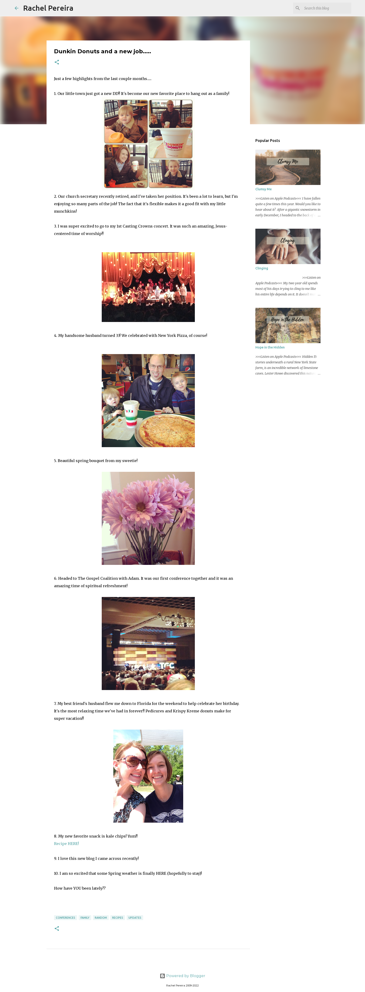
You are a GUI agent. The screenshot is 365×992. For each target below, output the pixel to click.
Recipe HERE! (66, 843)
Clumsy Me (263, 189)
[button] (57, 62)
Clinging (261, 268)
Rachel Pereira (48, 8)
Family (85, 917)
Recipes (117, 917)
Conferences (65, 917)
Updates (134, 917)
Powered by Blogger (182, 976)
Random (101, 917)
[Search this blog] (326, 8)
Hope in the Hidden (270, 347)
